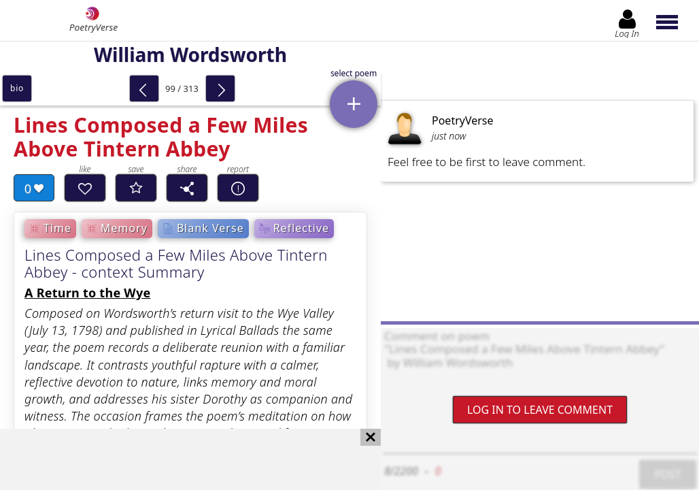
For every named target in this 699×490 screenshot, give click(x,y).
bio (17, 88)
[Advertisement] (177, 459)
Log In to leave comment (540, 409)
